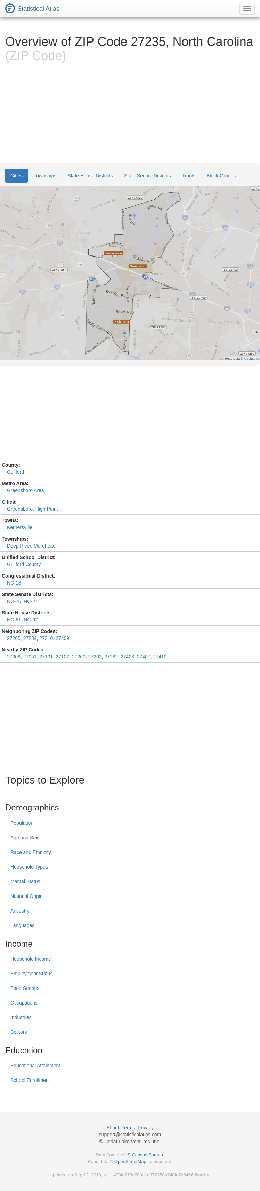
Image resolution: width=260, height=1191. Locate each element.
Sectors (18, 1032)
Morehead (45, 546)
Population (21, 823)
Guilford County (24, 564)
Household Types (29, 867)
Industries (21, 1017)
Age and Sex (24, 837)
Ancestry (19, 911)
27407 (144, 656)
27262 (95, 656)
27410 (159, 656)
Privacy (146, 1127)
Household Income (30, 959)
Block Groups (221, 175)
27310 (46, 638)
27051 (30, 656)
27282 (111, 656)
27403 (127, 656)
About (112, 1127)
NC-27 (31, 601)
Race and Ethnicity (30, 852)
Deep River (19, 546)
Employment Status (31, 973)
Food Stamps (24, 988)
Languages (22, 925)
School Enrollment (30, 1080)
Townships (45, 175)
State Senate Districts (147, 175)
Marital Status (25, 881)
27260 (79, 656)
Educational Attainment (35, 1065)
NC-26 (14, 601)
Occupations (24, 1003)
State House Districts (90, 175)
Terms (128, 1127)
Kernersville (19, 527)
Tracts (188, 175)
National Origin (26, 896)
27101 (46, 656)
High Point (46, 509)
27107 (62, 656)
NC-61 (14, 620)
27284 (30, 638)
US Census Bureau (143, 1155)
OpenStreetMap (130, 1161)
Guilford (15, 472)
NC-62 (31, 620)
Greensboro (20, 509)
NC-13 (14, 583)
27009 (14, 656)
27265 (14, 638)
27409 (62, 638)
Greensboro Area (25, 490)
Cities (16, 175)
